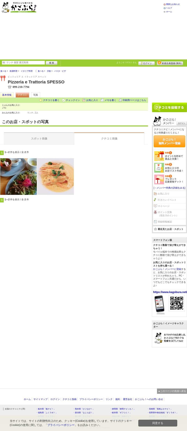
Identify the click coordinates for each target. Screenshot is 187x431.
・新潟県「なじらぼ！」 (83, 413)
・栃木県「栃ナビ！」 (46, 409)
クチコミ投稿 (70, 399)
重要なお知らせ (173, 4)
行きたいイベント (167, 200)
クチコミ (22, 95)
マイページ (163, 206)
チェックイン (73, 100)
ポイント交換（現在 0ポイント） (168, 214)
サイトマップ (41, 399)
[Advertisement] (92, 29)
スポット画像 (39, 138)
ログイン (146, 62)
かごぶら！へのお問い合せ (149, 399)
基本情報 (6, 95)
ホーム (169, 12)
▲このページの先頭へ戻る (172, 391)
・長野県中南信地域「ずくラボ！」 (162, 413)
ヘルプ (169, 8)
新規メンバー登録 (170, 62)
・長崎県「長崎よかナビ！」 (159, 409)
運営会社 (127, 399)
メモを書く (110, 100)
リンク (109, 399)
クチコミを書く (51, 100)
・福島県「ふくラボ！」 (46, 413)
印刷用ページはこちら (134, 100)
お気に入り (92, 100)
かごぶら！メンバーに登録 (167, 269)
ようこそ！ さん (126, 62)
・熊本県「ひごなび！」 (83, 409)
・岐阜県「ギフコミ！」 (120, 413)
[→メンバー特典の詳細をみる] (169, 187)
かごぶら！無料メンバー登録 (169, 141)
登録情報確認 (165, 221)
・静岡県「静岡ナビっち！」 (122, 409)
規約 (117, 399)
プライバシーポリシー (91, 399)
